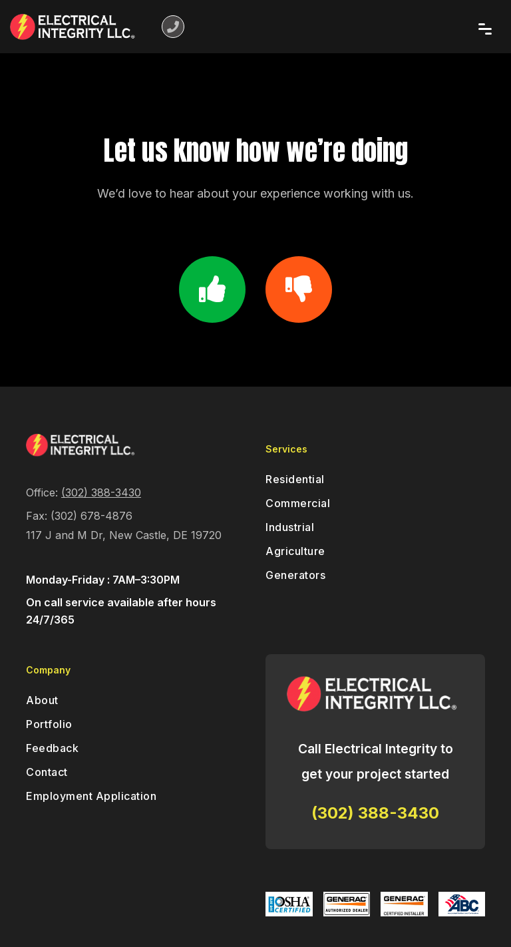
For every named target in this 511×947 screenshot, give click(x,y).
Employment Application (91, 796)
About (42, 700)
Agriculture (295, 551)
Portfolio (49, 724)
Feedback (52, 748)
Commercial (297, 503)
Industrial (289, 527)
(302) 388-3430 (101, 492)
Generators (295, 575)
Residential (295, 479)
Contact (47, 772)
